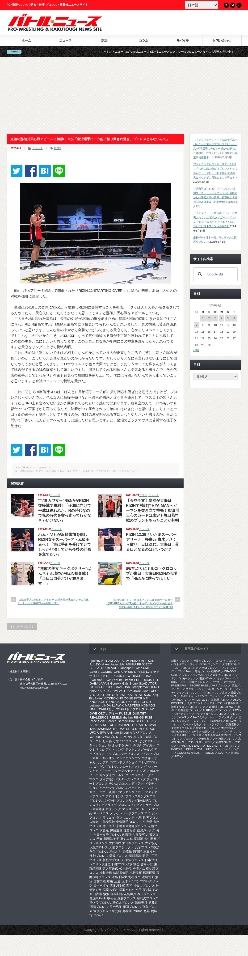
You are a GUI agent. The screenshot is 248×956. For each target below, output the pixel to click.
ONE (93, 709)
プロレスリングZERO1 (195, 674)
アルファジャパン (128, 758)
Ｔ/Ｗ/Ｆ (98, 915)
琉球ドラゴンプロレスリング (188, 706)
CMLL (147, 668)
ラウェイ (109, 817)
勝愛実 (140, 834)
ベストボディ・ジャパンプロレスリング (194, 664)
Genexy (115, 683)
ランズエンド (125, 817)
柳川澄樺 (106, 873)
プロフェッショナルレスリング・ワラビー (210, 689)
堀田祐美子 (111, 839)
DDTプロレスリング (186, 667)
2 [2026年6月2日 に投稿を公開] (209, 318)
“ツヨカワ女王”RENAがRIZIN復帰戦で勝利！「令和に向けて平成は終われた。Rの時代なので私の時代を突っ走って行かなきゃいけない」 (64, 510)
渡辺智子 (148, 877)
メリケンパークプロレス (127, 813)
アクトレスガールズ (139, 749)
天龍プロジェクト (121, 847)
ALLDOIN (147, 661)
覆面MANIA (98, 898)
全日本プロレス (202, 660)
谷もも (111, 898)
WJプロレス (113, 737)
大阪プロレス (99, 847)
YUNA (127, 737)
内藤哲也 (128, 834)
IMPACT (119, 691)
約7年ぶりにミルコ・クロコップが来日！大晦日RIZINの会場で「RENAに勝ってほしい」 (151, 573)
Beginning (216, 720)
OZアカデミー (108, 713)
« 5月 (196, 350)
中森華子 (122, 822)
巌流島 (127, 851)
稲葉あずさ (110, 890)
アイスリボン (227, 717)
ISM (129, 691)
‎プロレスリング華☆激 (196, 738)
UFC (93, 732)
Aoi (107, 664)
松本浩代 (125, 868)
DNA (148, 676)
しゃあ (107, 741)
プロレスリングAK (102, 800)
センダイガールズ (112, 775)
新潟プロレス (134, 860)
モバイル (183, 40)
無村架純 (99, 881)
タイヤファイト (136, 775)
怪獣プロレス (99, 856)
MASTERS (132, 705)
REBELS (115, 717)
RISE (148, 717)
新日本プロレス (180, 660)
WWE (195, 731)
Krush (132, 702)
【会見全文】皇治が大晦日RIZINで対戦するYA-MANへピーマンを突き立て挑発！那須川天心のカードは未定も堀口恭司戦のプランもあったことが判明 (152, 510)
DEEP (101, 676)
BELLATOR (98, 668)
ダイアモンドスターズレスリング (123, 779)
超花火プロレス (147, 898)
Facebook (239, 5)
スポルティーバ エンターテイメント (202, 696)
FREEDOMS (143, 680)
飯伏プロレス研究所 (107, 911)
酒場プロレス (99, 907)
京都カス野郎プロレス (131, 826)
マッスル (128, 809)
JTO (93, 695)
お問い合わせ (222, 40)
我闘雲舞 (135, 856)
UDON (151, 729)
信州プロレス (210, 731)
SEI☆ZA (96, 725)
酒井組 (153, 902)
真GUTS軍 (117, 885)
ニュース (65, 40)
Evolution (96, 680)
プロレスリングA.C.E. (140, 796)
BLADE (112, 668)
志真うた (149, 851)
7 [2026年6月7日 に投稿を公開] (196, 325)
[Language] (201, 5)
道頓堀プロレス (123, 902)
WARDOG (97, 737)
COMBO (106, 671)
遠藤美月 (141, 902)
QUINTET (139, 713)
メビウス (214, 682)
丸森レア (136, 822)
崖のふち (115, 851)
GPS (110, 687)
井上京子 (109, 826)
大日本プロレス (133, 843)
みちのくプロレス (226, 660)
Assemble (118, 664)
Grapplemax (140, 687)
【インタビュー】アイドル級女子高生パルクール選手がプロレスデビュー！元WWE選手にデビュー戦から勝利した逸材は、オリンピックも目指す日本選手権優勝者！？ (215, 148)
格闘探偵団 (120, 873)
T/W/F (152, 725)
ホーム (26, 40)
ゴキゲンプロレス (105, 766)
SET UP (108, 725)
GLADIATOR (148, 683)
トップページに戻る (22, 626)
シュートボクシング (133, 766)
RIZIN (57, 148)
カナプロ (103, 762)
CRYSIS (127, 671)
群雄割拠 (116, 894)
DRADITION (178, 682)
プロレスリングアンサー (135, 805)
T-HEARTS (139, 725)
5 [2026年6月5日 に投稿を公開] (228, 318)
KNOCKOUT (99, 702)
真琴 (129, 885)
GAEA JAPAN (99, 683)
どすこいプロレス (125, 741)
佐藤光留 (129, 830)
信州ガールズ (146, 830)
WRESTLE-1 (199, 699)
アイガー (149, 745)
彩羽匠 (137, 851)
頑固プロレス (132, 907)
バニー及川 (107, 792)
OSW (150, 709)
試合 (104, 40)
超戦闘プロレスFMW (221, 706)
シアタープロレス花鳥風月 (222, 703)
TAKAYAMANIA (100, 729)
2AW (188, 671)
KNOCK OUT (118, 702)
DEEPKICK (114, 676)
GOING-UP (97, 687)
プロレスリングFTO (200, 742)
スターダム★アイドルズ (129, 771)
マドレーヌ (143, 809)
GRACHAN (122, 687)
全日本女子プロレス (107, 834)
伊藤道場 (116, 830)
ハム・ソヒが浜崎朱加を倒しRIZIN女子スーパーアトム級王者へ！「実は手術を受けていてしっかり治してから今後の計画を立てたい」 (64, 544)
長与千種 (115, 907)
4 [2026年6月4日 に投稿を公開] (221, 318)
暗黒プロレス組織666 (207, 671)
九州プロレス (195, 703)
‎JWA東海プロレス (223, 738)
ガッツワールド (226, 678)
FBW (107, 680)
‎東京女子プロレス (181, 728)
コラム (143, 40)
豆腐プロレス (126, 898)
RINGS (139, 717)
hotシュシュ (98, 691)
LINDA (106, 705)
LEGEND (144, 702)
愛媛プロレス (118, 856)
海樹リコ (134, 877)
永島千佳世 (119, 877)
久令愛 (147, 822)
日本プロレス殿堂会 (125, 864)
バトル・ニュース (119, 930)
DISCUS (137, 676)
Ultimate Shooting (119, 732)
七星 (139, 817)
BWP (138, 668)
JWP (123, 695)
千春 (100, 839)
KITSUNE (141, 698)
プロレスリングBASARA (133, 800)
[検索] (215, 274)
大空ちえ (151, 843)
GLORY (222, 752)
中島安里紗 (107, 822)
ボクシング (113, 809)
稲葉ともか (127, 890)
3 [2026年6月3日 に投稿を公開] (215, 318)
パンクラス (228, 731)
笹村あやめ (150, 890)
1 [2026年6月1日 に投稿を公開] (202, 318)
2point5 (95, 661)
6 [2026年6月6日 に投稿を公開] (234, 318)
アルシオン (107, 758)
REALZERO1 (99, 717)
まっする (118, 745)
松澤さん (139, 868)
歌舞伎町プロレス (188, 710)
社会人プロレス (144, 885)
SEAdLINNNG (179, 731)
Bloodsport (126, 668)
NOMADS (148, 705)
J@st (137, 691)
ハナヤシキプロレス (113, 788)
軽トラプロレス (100, 902)
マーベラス (101, 813)
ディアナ (137, 783)
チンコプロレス (119, 783)
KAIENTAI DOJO (139, 695)
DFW (126, 676)
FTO (156, 680)
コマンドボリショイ (124, 762)
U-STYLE (138, 729)
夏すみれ (126, 839)
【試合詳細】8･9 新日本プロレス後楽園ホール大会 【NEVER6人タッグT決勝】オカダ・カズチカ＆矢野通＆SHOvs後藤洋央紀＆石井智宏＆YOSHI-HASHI (141, 603)
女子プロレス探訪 (147, 847)
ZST (199, 749)
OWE (93, 713)
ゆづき (137, 745)
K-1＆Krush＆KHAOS (187, 752)
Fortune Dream (122, 680)
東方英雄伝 (110, 868)
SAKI (101, 721)
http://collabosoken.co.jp (34, 687)
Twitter (232, 5)
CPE (117, 671)
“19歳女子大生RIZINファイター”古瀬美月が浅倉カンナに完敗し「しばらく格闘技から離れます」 (53, 601)
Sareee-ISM (126, 721)
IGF (110, 691)
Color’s (95, 671)
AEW (125, 661)
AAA (117, 661)
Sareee (111, 721)
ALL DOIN (97, 664)
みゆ (128, 745)
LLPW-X (118, 705)
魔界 (146, 911)
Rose (93, 721)
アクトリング (115, 749)
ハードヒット (137, 788)
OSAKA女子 (105, 709)
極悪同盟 (149, 873)
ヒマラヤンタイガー (130, 792)
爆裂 (110, 881)
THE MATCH (121, 729)
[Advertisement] (124, 95)
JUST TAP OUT (108, 695)
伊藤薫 (104, 830)
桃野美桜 (136, 873)
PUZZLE (125, 713)
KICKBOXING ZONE (118, 698)
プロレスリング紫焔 (215, 692)
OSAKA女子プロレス (130, 709)
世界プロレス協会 (206, 728)
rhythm (128, 717)
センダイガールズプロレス (210, 713)
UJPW (101, 732)
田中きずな (101, 885)
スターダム (199, 720)
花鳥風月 (130, 894)
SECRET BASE (147, 721)
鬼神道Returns (132, 911)
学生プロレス (99, 851)
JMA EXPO (150, 691)
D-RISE (139, 671)
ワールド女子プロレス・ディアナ (202, 724)
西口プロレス (146, 894)
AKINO (135, 661)
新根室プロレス (113, 860)
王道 (117, 881)
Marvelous (227, 728)
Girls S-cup (130, 683)
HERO (154, 687)
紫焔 (106, 894)
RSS (226, 5)
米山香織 (96, 894)
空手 (139, 890)
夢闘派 (138, 839)
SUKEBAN (122, 725)
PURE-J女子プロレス (215, 710)
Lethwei (95, 705)
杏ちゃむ (147, 864)
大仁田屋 (115, 843)
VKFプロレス (142, 732)
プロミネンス (115, 796)
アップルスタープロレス (122, 754)
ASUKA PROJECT (139, 664)
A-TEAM (107, 661)
